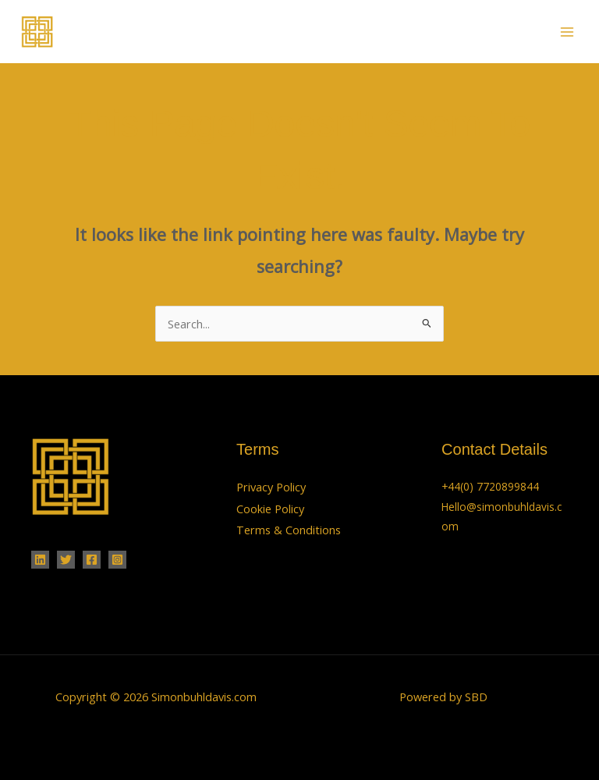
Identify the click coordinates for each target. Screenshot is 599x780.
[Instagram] (117, 560)
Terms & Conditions (288, 529)
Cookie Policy (270, 508)
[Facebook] (92, 560)
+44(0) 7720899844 (490, 486)
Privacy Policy (271, 487)
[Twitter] (66, 560)
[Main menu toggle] (567, 32)
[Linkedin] (40, 560)
